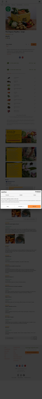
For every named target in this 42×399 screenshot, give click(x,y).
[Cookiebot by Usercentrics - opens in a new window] (36, 192)
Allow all (34, 206)
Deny (8, 206)
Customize (21, 206)
